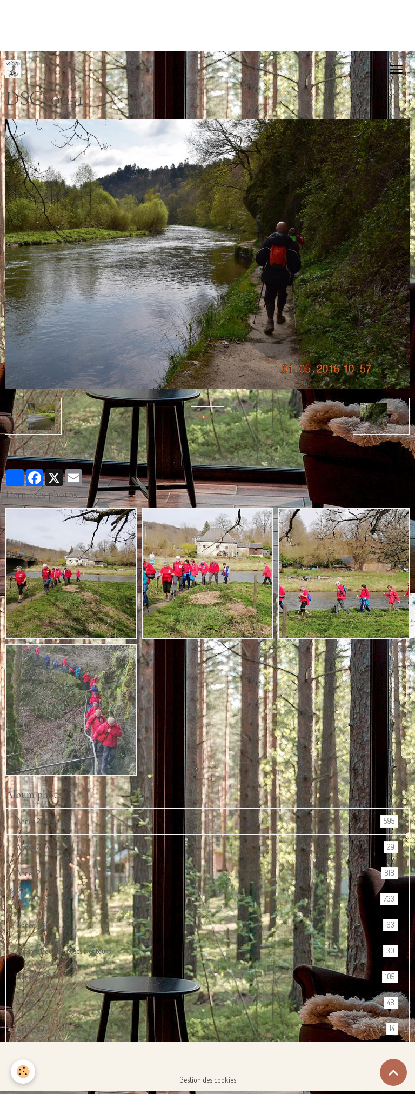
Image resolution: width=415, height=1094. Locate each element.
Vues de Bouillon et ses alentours (207, 951)
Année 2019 (207, 1003)
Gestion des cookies (207, 1079)
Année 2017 (207, 1029)
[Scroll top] (393, 1072)
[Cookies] (23, 1071)
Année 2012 (207, 899)
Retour (207, 416)
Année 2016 (207, 821)
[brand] (15, 69)
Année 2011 (207, 925)
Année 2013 (207, 873)
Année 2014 (207, 847)
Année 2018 (207, 977)
